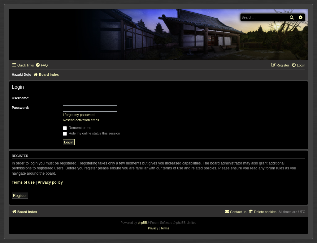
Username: (20, 98)
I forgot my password (78, 115)
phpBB (142, 222)
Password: (20, 107)
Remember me (77, 128)
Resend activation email (81, 120)
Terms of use (23, 182)
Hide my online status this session (91, 133)
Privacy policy (50, 182)
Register (20, 196)
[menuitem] (41, 65)
